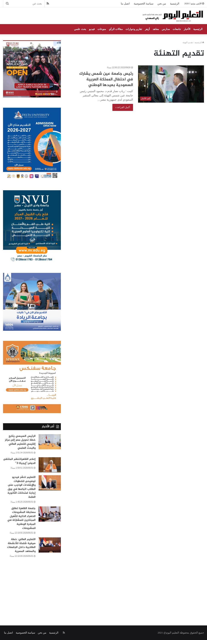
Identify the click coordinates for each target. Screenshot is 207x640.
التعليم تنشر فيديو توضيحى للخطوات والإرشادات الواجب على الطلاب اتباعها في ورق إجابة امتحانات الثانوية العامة (21, 487)
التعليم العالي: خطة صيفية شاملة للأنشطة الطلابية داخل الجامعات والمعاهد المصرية (21, 545)
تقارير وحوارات (134, 29)
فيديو (92, 29)
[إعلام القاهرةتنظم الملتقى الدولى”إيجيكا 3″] (50, 464)
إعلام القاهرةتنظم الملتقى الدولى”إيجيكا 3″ (19, 461)
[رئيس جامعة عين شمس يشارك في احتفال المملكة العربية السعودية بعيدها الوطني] (171, 84)
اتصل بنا (125, 3)
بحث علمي (80, 29)
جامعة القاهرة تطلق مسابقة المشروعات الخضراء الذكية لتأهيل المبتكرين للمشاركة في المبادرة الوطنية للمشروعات (21, 518)
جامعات (177, 29)
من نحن (161, 3)
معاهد (156, 29)
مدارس (166, 29)
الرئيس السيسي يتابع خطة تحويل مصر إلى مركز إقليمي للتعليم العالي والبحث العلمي (20, 442)
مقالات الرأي (116, 29)
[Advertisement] (103, 587)
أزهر (147, 29)
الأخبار (187, 29)
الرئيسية (174, 3)
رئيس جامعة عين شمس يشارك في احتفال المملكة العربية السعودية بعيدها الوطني (106, 79)
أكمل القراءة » (122, 107)
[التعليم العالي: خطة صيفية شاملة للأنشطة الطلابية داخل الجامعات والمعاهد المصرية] (50, 545)
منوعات (101, 29)
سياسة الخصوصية (143, 3)
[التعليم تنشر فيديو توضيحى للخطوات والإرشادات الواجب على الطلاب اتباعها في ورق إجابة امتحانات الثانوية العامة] (50, 482)
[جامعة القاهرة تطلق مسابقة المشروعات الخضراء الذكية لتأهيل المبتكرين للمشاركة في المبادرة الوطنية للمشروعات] (50, 514)
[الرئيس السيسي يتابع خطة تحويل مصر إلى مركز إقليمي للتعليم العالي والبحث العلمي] (50, 441)
